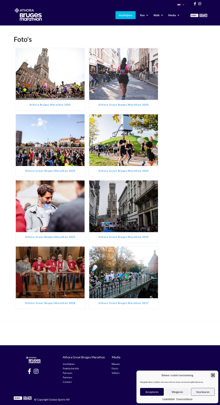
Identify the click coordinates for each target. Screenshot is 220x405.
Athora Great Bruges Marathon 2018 (50, 303)
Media (173, 15)
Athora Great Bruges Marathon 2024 (123, 104)
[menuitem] (181, 5)
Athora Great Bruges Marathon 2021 (50, 236)
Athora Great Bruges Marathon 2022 (123, 170)
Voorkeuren (203, 391)
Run (144, 15)
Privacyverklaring (184, 399)
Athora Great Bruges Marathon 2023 (50, 170)
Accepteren (151, 391)
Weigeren (177, 391)
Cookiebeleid (168, 399)
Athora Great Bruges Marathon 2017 (123, 303)
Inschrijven (125, 15)
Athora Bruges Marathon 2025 (50, 104)
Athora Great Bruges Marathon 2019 (123, 236)
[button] (213, 375)
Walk (158, 15)
